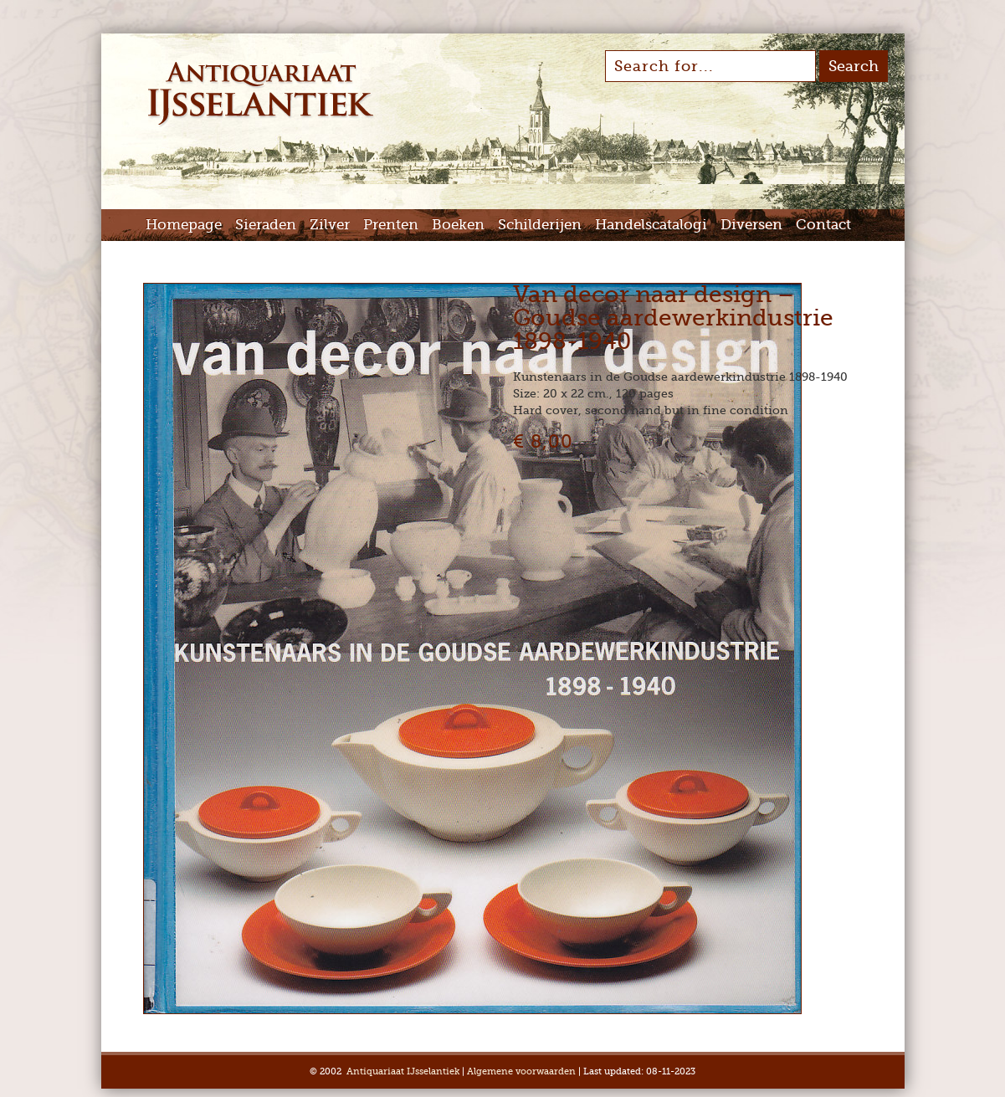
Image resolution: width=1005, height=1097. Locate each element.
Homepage (184, 225)
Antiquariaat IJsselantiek (402, 1071)
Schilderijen (540, 225)
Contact (823, 225)
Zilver (330, 225)
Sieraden (265, 225)
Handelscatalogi (651, 225)
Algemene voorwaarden (521, 1071)
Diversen (751, 225)
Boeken (458, 225)
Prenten (390, 225)
